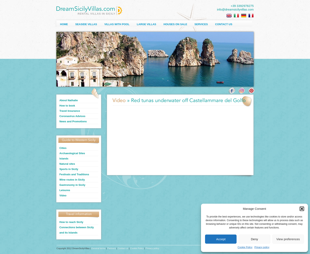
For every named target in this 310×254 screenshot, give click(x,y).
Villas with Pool (117, 24)
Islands (63, 158)
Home (64, 24)
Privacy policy (261, 247)
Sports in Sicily (68, 169)
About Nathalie (68, 100)
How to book (67, 105)
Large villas (146, 24)
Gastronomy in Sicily (72, 184)
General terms (98, 248)
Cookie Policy (245, 247)
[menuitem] (229, 16)
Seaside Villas (86, 24)
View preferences (288, 239)
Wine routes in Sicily (72, 179)
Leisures (64, 190)
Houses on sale (175, 24)
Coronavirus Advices (72, 116)
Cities (63, 148)
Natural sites (67, 163)
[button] (302, 209)
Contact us (223, 24)
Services (201, 24)
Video (63, 195)
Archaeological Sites (72, 153)
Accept (221, 239)
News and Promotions (73, 121)
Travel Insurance (69, 110)
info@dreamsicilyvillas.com (235, 9)
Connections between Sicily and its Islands (76, 230)
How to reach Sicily (71, 222)
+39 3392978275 (242, 6)
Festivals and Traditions (74, 174)
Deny (254, 239)
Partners (111, 248)
